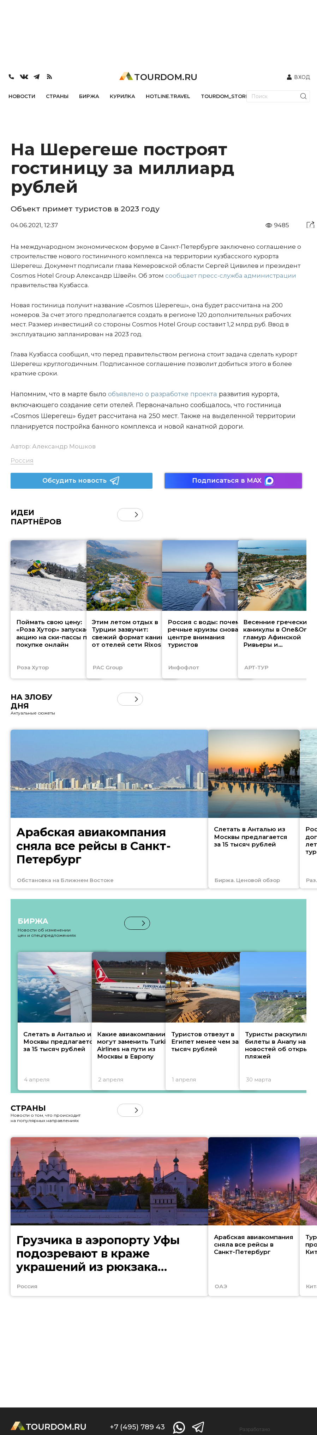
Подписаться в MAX (233, 481)
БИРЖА (89, 96)
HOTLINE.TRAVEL (168, 96)
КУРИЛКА (122, 96)
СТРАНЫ (57, 96)
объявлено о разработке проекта (162, 394)
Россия (22, 460)
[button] (136, 514)
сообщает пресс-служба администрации (230, 275)
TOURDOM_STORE (225, 96)
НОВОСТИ (21, 96)
